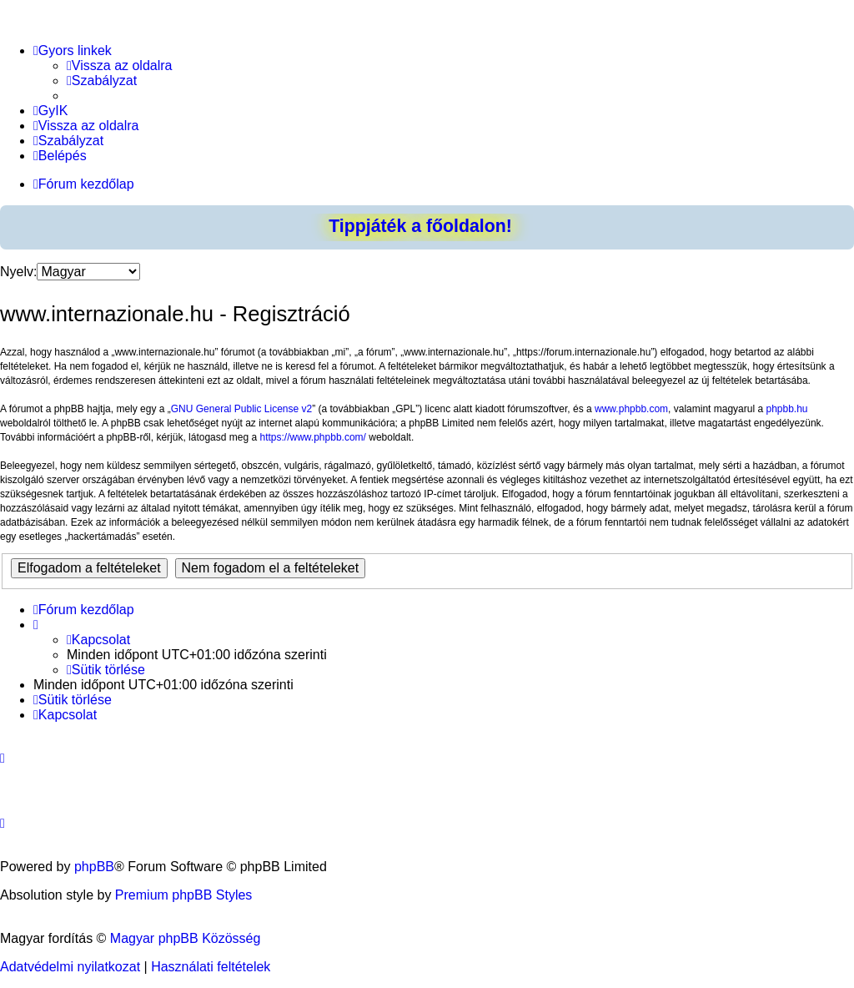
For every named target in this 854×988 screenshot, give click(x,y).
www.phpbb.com (631, 409)
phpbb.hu (786, 409)
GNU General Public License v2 (241, 409)
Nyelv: (18, 272)
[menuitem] (120, 65)
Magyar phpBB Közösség (185, 938)
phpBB (94, 866)
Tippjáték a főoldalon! (420, 226)
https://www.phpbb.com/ (313, 437)
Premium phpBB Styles (184, 895)
